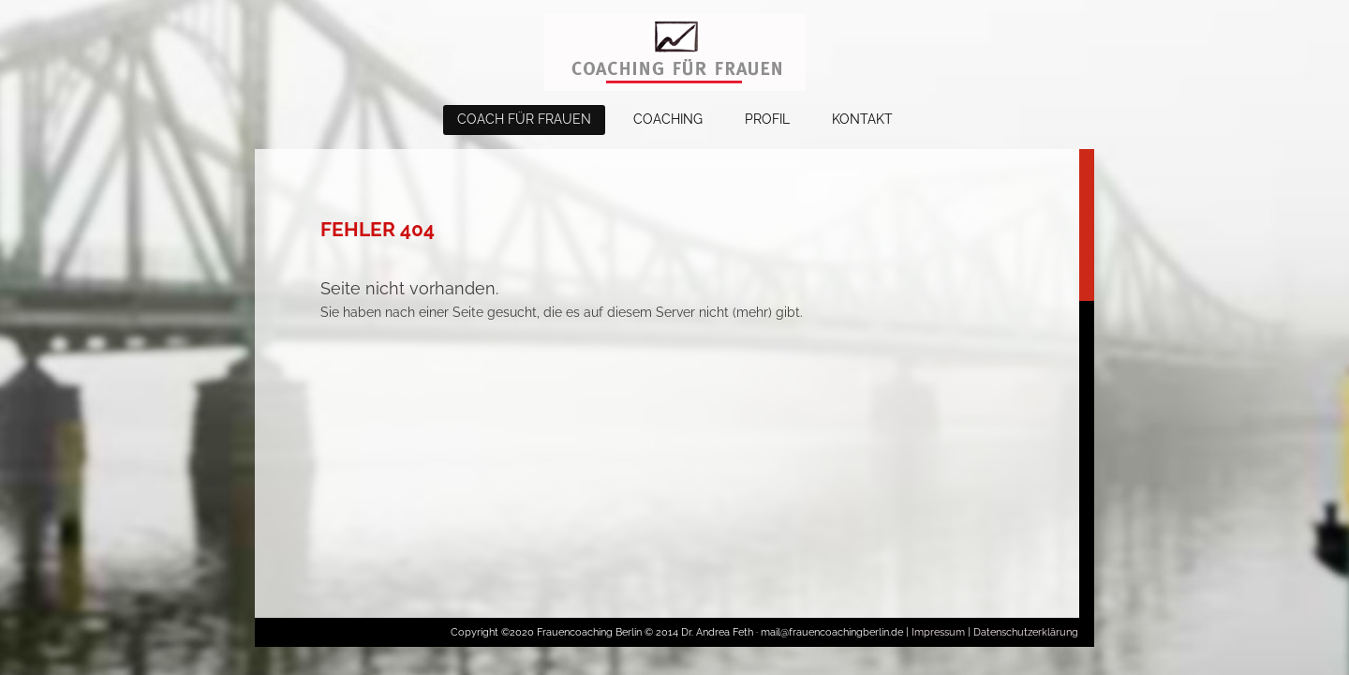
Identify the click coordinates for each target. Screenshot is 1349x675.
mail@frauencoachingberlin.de (833, 632)
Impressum (938, 632)
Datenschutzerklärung (1025, 632)
